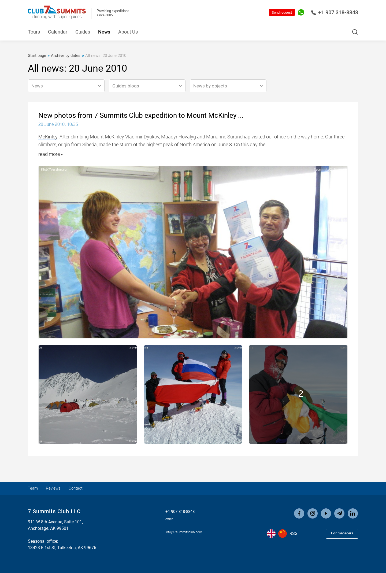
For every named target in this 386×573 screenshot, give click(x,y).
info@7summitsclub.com (183, 531)
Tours (34, 32)
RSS (294, 534)
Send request (282, 12)
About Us (128, 32)
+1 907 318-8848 (334, 12)
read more (49, 154)
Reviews (56, 488)
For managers (339, 533)
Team (34, 488)
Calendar (57, 32)
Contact (81, 488)
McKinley (47, 136)
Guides (82, 32)
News (104, 32)
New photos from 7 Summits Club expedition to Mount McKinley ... (141, 115)
